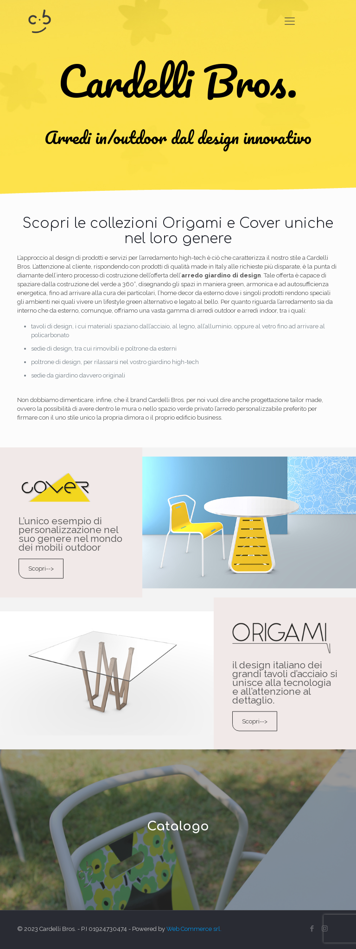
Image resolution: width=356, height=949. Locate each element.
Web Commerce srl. (194, 928)
